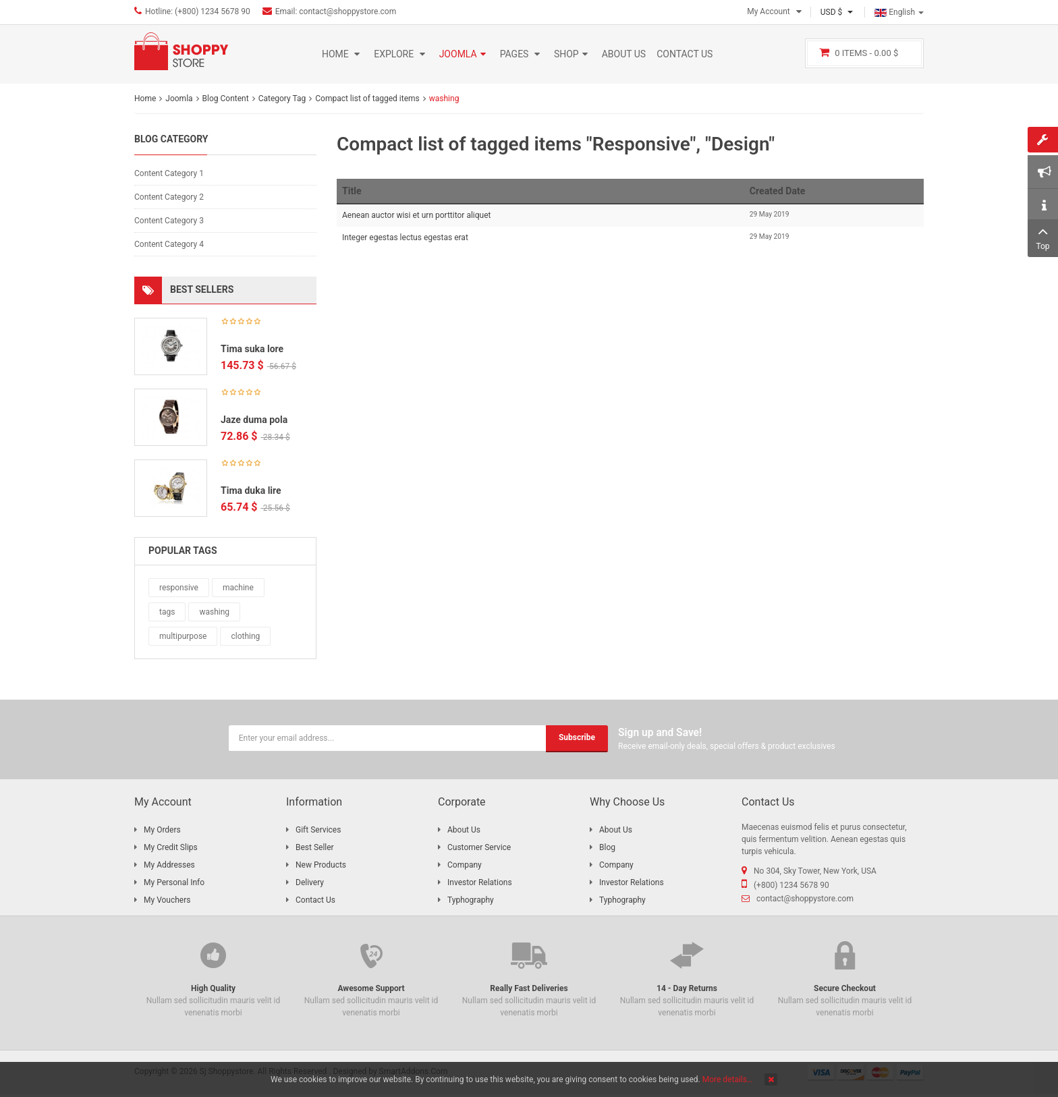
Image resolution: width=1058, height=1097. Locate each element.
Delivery (310, 882)
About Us (463, 830)
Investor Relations (479, 882)
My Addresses (169, 865)
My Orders (162, 830)
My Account (768, 11)
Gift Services (318, 830)
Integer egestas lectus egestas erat (405, 237)
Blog (607, 847)
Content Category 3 (169, 220)
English (899, 12)
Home (145, 98)
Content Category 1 (169, 173)
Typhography (470, 900)
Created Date (778, 191)
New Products (321, 865)
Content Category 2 (169, 197)
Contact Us (315, 900)
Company (464, 865)
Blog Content (225, 98)
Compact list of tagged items (367, 98)
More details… (727, 1079)
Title (352, 191)
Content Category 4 (169, 244)
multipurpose (182, 636)
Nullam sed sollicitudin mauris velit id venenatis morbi (213, 977)
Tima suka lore (252, 348)
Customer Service (479, 847)
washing (214, 612)
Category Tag (282, 98)
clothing (245, 636)
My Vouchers (167, 900)
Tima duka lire (251, 490)
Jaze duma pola (254, 419)
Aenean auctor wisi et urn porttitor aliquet (416, 215)
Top (1043, 237)
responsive (178, 587)
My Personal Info (174, 882)
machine (238, 587)
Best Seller (315, 847)
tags (167, 612)
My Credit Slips (171, 847)
